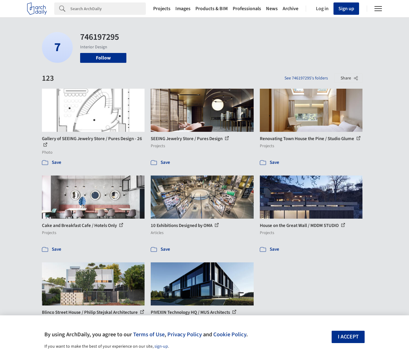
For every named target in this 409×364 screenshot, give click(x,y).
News (272, 8)
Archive (290, 8)
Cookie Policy (229, 334)
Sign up (346, 8)
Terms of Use (149, 334)
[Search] (108, 8)
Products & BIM (211, 8)
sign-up (161, 346)
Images (182, 8)
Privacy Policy (184, 334)
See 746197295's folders (306, 78)
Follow (103, 58)
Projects (161, 8)
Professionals (247, 8)
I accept (348, 337)
